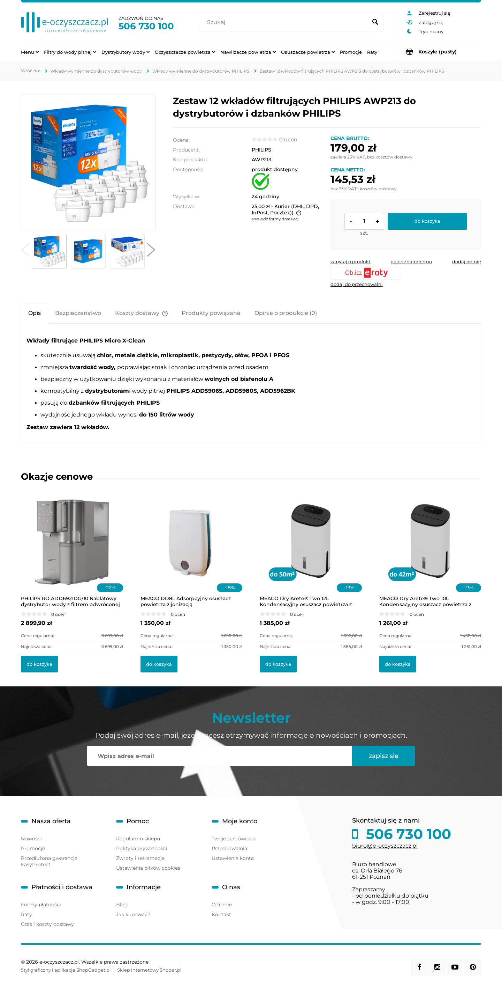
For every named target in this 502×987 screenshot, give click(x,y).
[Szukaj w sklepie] (284, 22)
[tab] (34, 313)
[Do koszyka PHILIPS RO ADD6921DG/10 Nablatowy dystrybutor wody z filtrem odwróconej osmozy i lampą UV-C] (39, 664)
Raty (26, 914)
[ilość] (364, 221)
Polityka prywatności (141, 848)
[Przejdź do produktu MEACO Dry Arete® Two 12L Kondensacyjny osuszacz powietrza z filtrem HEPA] (311, 550)
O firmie (222, 904)
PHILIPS (261, 150)
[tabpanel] (251, 383)
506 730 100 (146, 26)
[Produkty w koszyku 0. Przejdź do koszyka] (437, 51)
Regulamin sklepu (138, 838)
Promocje (33, 848)
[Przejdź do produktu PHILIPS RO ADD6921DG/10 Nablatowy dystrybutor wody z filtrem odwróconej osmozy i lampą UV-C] (72, 550)
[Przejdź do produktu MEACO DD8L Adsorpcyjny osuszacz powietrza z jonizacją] (191, 550)
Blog (122, 904)
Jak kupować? (133, 914)
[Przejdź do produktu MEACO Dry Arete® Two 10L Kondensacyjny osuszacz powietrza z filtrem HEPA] (430, 550)
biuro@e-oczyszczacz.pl (385, 845)
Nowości (31, 838)
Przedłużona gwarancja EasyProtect (49, 861)
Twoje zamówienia (234, 838)
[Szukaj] (375, 22)
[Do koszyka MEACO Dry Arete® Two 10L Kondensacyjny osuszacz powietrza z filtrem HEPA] (397, 664)
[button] (25, 251)
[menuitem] (30, 51)
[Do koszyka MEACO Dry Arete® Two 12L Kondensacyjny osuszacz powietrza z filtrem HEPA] (278, 664)
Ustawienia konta (233, 858)
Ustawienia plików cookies (148, 868)
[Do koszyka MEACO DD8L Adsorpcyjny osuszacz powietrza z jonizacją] (158, 664)
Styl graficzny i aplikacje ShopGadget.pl (66, 970)
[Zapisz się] (383, 756)
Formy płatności (41, 904)
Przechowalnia (229, 848)
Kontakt (221, 914)
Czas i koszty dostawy (47, 924)
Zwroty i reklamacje (140, 858)
